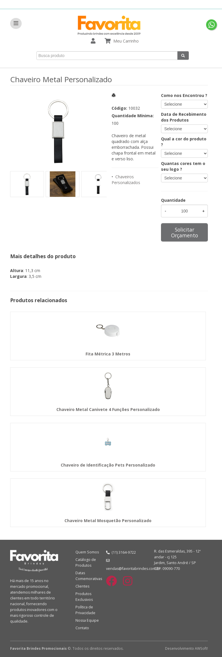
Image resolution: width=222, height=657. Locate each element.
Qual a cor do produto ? (183, 141)
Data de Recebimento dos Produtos (183, 117)
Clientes (82, 586)
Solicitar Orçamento (184, 232)
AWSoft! (201, 648)
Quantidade (173, 200)
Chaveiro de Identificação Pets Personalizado (108, 465)
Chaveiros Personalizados (126, 179)
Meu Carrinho (126, 41)
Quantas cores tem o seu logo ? (183, 166)
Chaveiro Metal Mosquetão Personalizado (107, 520)
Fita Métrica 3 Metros (108, 354)
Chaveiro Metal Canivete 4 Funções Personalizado (108, 409)
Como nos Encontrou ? (184, 95)
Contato (82, 627)
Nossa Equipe (87, 620)
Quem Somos (87, 552)
